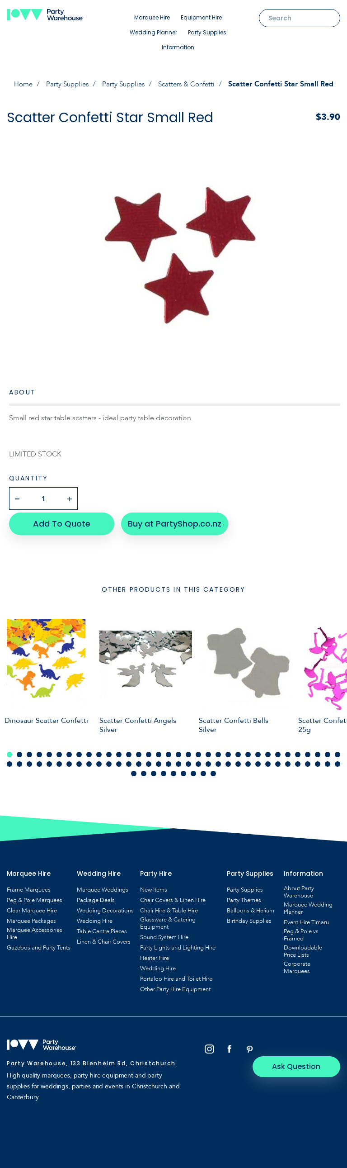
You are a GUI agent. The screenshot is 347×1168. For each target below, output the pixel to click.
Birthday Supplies (249, 917)
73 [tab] (173, 770)
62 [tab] (278, 761)
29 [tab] (288, 751)
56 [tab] (218, 761)
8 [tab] (79, 751)
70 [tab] (143, 770)
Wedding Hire (95, 917)
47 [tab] (128, 761)
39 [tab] (49, 761)
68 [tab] (337, 761)
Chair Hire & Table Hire (169, 907)
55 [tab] (208, 761)
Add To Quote (59, 520)
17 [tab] (168, 751)
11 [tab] (109, 751)
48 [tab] (138, 761)
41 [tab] (69, 761)
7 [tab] (69, 751)
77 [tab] (213, 770)
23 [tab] (228, 751)
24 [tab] (238, 751)
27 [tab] (268, 751)
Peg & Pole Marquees (34, 897)
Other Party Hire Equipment (175, 986)
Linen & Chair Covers (104, 938)
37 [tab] (29, 761)
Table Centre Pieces (102, 928)
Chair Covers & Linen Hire (173, 897)
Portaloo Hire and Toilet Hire (176, 975)
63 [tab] (288, 761)
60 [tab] (258, 761)
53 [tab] (188, 761)
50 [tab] (158, 761)
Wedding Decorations (105, 907)
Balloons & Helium (250, 907)
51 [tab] (168, 761)
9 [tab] (89, 751)
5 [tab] (49, 751)
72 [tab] (163, 770)
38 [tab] (39, 761)
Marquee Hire (152, 17)
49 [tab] (148, 761)
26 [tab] (258, 751)
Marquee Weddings (102, 886)
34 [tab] (337, 751)
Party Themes (244, 897)
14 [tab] (138, 751)
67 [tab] (327, 761)
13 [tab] (128, 751)
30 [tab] (297, 751)
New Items (153, 886)
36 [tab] (19, 761)
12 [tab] (119, 751)
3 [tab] (29, 751)
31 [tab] (307, 751)
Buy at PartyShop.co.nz (169, 520)
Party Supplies (207, 32)
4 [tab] (39, 751)
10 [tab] (99, 751)
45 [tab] (109, 761)
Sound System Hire (164, 934)
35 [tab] (9, 761)
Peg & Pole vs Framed (301, 932)
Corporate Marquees (297, 964)
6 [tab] (59, 751)
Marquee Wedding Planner (308, 905)
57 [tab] (228, 761)
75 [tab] (193, 770)
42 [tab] (79, 761)
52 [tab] (178, 761)
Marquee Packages (31, 917)
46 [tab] (119, 761)
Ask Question (302, 1046)
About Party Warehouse (299, 889)
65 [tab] (307, 761)
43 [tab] (89, 761)
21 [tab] (208, 751)
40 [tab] (59, 761)
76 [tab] (203, 770)
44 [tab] (99, 761)
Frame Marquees (29, 886)
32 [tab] (317, 751)
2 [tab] (19, 751)
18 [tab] (178, 751)
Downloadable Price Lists (303, 948)
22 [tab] (218, 751)
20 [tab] (198, 751)
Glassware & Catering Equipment (168, 920)
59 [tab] (248, 761)
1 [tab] (9, 751)
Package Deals (96, 897)
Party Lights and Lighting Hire (178, 944)
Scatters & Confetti (190, 84)
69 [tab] (133, 770)
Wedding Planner (153, 32)
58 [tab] (238, 761)
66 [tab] (317, 761)
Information (178, 47)
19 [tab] (188, 751)
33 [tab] (327, 751)
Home (19, 84)
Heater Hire (154, 955)
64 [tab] (297, 761)
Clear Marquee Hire (32, 907)
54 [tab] (198, 761)
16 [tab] (158, 751)
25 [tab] (248, 751)
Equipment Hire (201, 17)
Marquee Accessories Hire (34, 930)
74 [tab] (183, 770)
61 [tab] (268, 761)
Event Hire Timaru (306, 919)
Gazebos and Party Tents (38, 944)
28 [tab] (278, 751)
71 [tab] (153, 770)
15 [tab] (148, 751)
